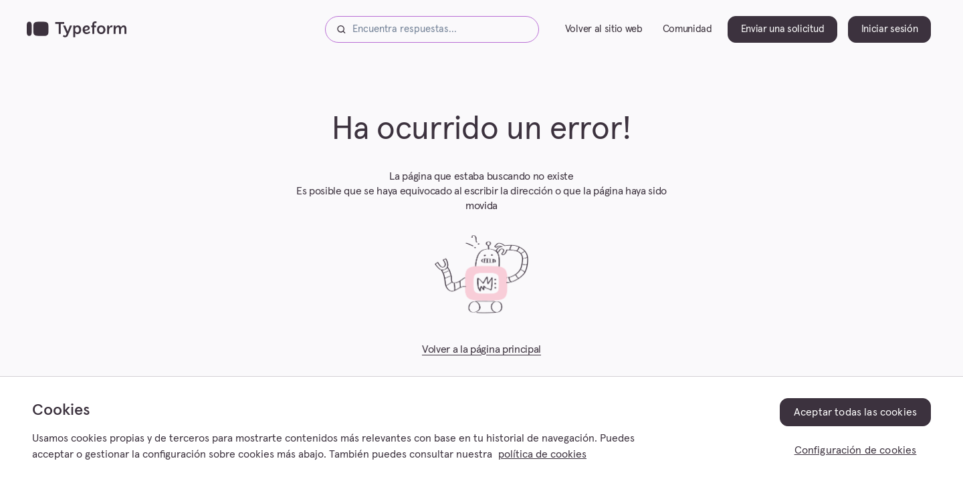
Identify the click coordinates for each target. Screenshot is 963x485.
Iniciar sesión (889, 29)
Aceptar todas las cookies (855, 412)
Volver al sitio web (604, 29)
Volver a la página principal (481, 349)
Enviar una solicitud (783, 29)
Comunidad (687, 29)
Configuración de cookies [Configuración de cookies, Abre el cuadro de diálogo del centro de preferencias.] (855, 450)
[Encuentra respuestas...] (432, 29)
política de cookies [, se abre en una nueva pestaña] (542, 454)
